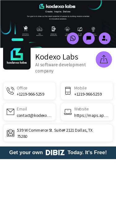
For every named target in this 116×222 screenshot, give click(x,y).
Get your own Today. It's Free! (58, 152)
